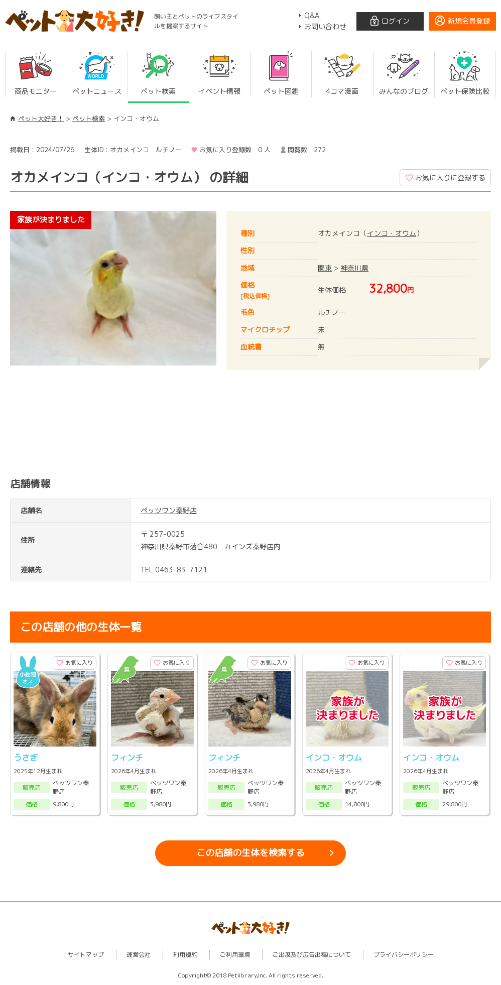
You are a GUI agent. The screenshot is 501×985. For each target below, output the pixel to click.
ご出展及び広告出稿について (312, 954)
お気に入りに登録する (450, 177)
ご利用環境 (235, 954)
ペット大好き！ (41, 118)
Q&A (311, 15)
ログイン (396, 21)
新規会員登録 (469, 21)
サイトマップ (86, 954)
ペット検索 (88, 118)
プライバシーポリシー (403, 954)
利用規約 (185, 954)
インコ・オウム (391, 233)
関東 (325, 268)
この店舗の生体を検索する (250, 852)
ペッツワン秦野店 (169, 510)
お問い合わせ (325, 26)
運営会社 (139, 954)
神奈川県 (354, 268)
